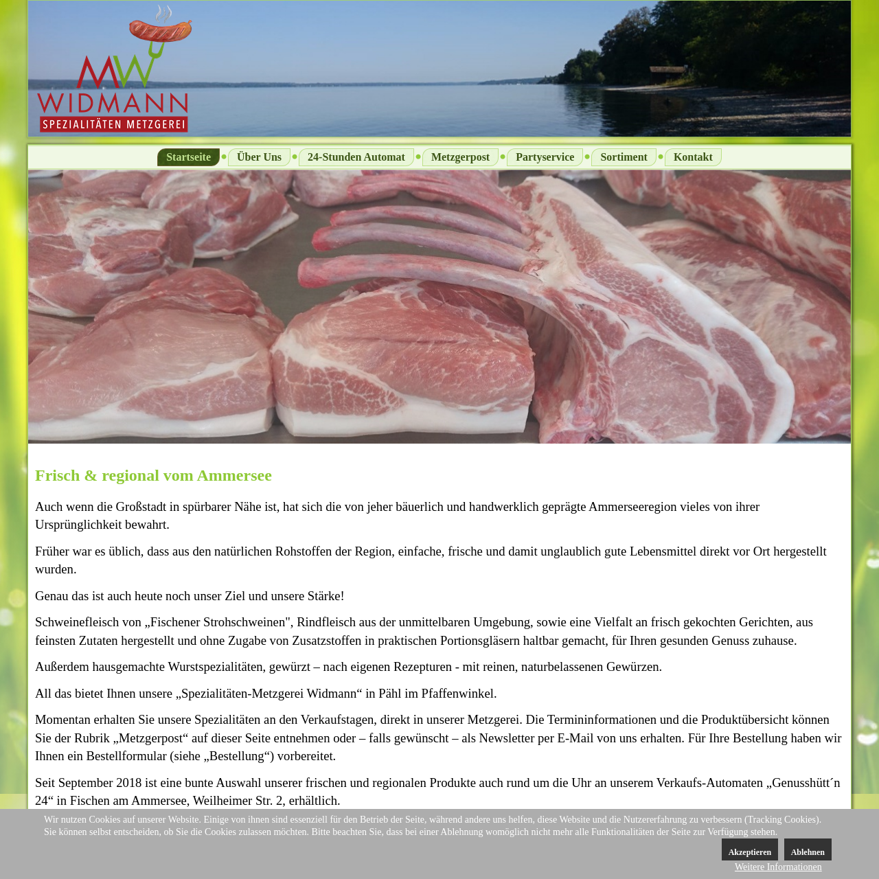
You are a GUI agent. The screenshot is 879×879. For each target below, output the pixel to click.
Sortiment (623, 157)
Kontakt (693, 157)
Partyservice (545, 157)
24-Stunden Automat (356, 157)
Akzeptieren (750, 852)
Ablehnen (808, 852)
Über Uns (259, 157)
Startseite (188, 157)
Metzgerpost (460, 157)
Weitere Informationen (778, 867)
